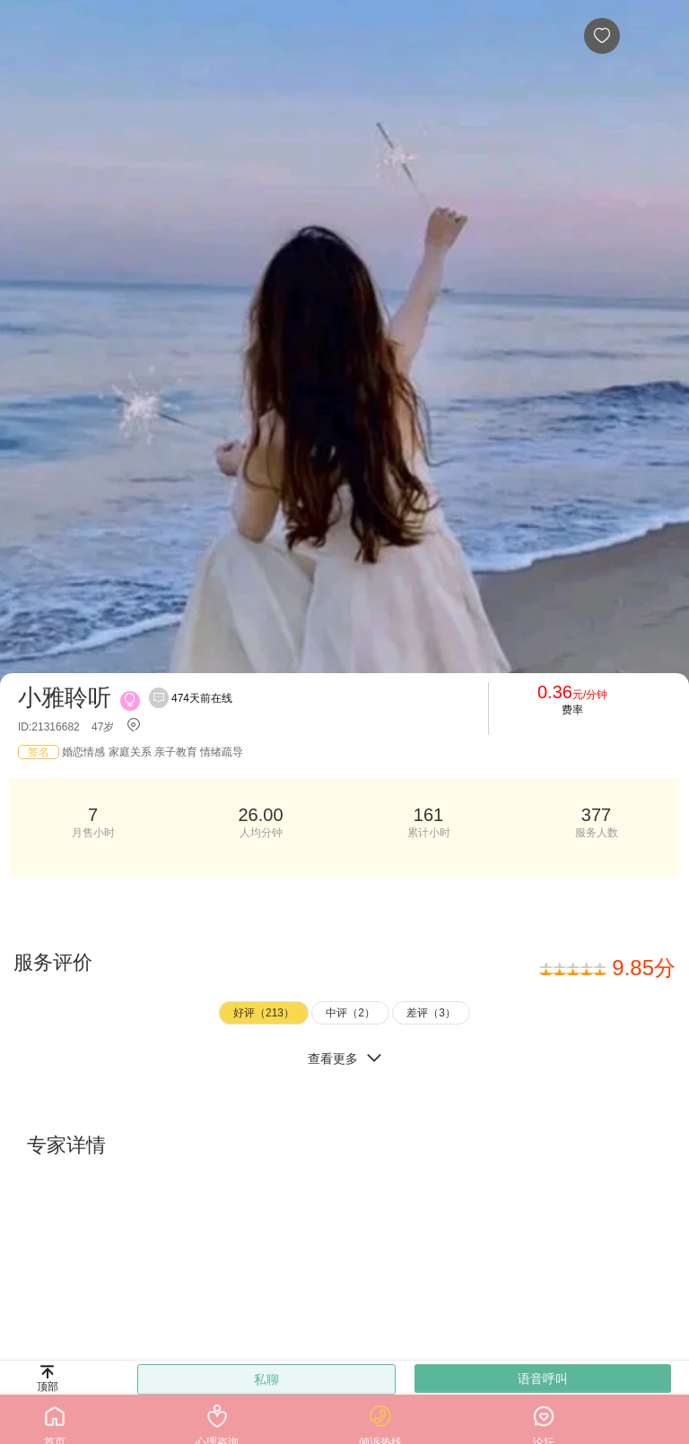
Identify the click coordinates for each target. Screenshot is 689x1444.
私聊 (266, 1379)
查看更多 (344, 1058)
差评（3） (431, 1013)
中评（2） (350, 1013)
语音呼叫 (543, 1378)
